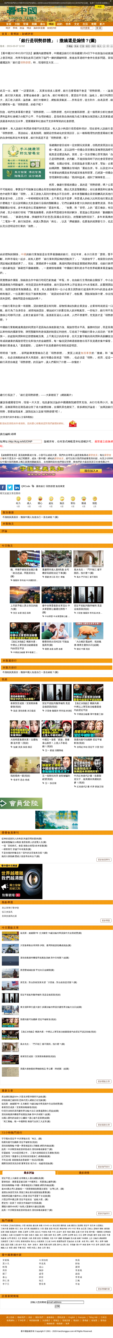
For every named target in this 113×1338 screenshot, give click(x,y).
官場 (25, 24)
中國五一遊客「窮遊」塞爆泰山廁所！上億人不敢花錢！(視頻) (55, 743)
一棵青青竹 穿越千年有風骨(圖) (16, 849)
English (71, 1317)
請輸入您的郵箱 (38, 1302)
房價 (34, 1238)
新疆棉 (11, 1229)
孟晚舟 (96, 1229)
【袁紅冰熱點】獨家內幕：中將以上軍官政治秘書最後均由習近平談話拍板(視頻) (58, 1031)
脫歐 (37, 1235)
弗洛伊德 (63, 1229)
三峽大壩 (4, 1229)
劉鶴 (20, 1232)
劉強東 (25, 1238)
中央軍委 (49, 616)
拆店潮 (53, 783)
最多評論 (29, 1172)
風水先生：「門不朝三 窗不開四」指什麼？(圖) (42, 1044)
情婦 (69, 1232)
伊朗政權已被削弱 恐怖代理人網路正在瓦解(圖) (24, 1100)
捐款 (30, 1317)
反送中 (59, 1232)
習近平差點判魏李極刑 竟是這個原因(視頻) (40, 994)
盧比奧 (35, 1225)
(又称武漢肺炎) (15, 1225)
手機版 (70, 46)
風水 (79, 577)
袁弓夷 (26, 1229)
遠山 (41, 1267)
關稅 (101, 1229)
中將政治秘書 (19, 652)
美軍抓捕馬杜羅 (9, 916)
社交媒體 (17, 1235)
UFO (69, 1229)
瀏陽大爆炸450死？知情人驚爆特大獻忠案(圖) (23, 1206)
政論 (22, 28)
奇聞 (93, 24)
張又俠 (92, 1225)
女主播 (78, 1241)
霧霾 (60, 1238)
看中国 (23, 13)
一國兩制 (99, 1232)
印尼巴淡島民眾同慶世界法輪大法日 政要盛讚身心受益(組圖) (30, 1111)
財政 (100, 1235)
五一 (47, 750)
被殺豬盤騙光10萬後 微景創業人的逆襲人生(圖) (24, 842)
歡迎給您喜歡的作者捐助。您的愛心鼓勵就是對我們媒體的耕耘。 (33, 423)
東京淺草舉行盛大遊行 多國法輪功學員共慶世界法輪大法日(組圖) (51, 1007)
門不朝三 (85, 577)
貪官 (64, 1232)
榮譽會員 (93, 455)
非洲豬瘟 (45, 1238)
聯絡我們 (21, 1317)
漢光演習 (56, 1225)
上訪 (90, 1238)
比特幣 (70, 1235)
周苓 (5, 1270)
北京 (19, 1238)
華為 (78, 1229)
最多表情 (84, 1172)
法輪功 (96, 1238)
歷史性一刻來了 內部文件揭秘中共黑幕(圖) (22, 1203)
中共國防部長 (32, 580)
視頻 (88, 649)
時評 (8, 28)
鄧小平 (79, 1245)
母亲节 (16, 780)
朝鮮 (26, 1235)
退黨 (46, 1229)
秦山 (5, 1277)
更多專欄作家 (104, 1289)
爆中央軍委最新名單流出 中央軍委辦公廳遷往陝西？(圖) (56, 609)
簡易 (77, 1260)
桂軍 (50, 1245)
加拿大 (31, 1235)
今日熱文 (7, 545)
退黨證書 (66, 1320)
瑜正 (41, 1280)
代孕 (92, 786)
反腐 (78, 1232)
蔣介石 (66, 1245)
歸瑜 (77, 1263)
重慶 (47, 577)
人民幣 (64, 1235)
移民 (92, 1241)
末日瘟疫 (31, 710)
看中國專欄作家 (12, 1254)
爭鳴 (15, 28)
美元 (54, 1235)
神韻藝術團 (34, 1320)
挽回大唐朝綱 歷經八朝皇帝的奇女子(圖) (21, 856)
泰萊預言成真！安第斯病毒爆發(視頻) (38, 1056)
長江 (17, 1229)
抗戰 (54, 1245)
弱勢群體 (25, 62)
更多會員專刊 (104, 859)
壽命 (39, 1248)
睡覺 (47, 649)
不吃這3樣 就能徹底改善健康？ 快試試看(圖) (23, 1160)
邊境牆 (107, 1229)
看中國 (92, 1232)
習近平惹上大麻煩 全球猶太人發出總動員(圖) (23, 1178)
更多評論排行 (104, 1213)
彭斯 (3, 1232)
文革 (44, 1248)
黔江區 (52, 577)
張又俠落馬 (7, 912)
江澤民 (31, 1232)
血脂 (51, 649)
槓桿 (50, 1235)
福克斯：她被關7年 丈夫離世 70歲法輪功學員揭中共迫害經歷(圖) (51, 933)
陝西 (70, 616)
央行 (41, 1235)
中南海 (44, 1232)
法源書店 (46, 1320)
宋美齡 (73, 1245)
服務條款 (50, 1317)
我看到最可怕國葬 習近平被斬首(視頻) (38, 1019)
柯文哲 (56, 1229)
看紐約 (76, 1320)
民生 (25, 1245)
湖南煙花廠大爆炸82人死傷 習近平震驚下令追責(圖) (26, 1196)
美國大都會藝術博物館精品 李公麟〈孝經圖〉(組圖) (44, 1068)
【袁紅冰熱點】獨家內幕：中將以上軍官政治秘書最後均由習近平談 (24, 645)
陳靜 (41, 1270)
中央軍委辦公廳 (60, 616)
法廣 (11, 1235)
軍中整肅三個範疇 (34, 652)
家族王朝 (99, 786)
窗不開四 (94, 577)
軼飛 (5, 1267)
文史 (76, 24)
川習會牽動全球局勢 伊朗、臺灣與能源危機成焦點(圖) (45, 945)
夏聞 (77, 1267)
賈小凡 (6, 1263)
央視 (83, 1241)
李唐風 (78, 1270)
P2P (56, 1238)
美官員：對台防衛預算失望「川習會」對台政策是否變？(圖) (48, 982)
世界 (68, 24)
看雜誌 (56, 1320)
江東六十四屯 (14, 1241)
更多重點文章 (104, 1081)
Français (82, 1317)
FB (22, 1235)
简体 (76, 46)
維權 (79, 1238)
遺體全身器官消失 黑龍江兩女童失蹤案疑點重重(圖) (26, 1192)
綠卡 (20, 1245)
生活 (85, 24)
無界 (67, 1323)
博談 (51, 24)
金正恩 (83, 1229)
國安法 (74, 1225)
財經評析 (51, 28)
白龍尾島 (40, 1241)
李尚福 (23, 580)
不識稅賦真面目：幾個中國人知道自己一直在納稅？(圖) (30, 517)
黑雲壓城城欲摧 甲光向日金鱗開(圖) (37, 970)
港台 (42, 24)
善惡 (24, 613)
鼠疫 (15, 710)
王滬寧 (25, 1232)
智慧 (11, 1248)
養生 (48, 1248)
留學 (102, 1241)
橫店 (30, 747)
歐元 (76, 1235)
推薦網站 (11, 1320)
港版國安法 (34, 1229)
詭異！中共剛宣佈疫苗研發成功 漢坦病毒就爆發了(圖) (27, 1149)
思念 (22, 780)
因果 (29, 613)
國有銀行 (40, 486)
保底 (25, 747)
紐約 (59, 24)
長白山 (33, 1241)
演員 (20, 747)
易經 (108, 1245)
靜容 (41, 1277)
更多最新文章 (104, 1125)
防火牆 (73, 1238)
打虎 (82, 1232)
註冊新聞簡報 (10, 1296)
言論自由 (70, 1241)
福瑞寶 (94, 1320)
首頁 (8, 24)
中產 (108, 1235)
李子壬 (6, 1284)
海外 (30, 1245)
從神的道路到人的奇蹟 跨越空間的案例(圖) (22, 838)
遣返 (3, 1245)
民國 (45, 1245)
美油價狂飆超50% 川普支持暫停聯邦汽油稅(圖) (24, 1096)
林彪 (84, 1245)
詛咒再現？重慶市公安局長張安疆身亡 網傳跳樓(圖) (26, 1156)
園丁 (5, 1273)
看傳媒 (85, 1320)
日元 (80, 1235)
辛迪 (77, 1284)
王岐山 (90, 1229)
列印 (94, 46)
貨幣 (59, 1235)
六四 (42, 1229)
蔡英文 (14, 1238)
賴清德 (29, 1225)
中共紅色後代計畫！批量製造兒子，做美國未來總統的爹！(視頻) (87, 779)
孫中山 (60, 1245)
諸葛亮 (103, 1245)
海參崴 (3, 1238)
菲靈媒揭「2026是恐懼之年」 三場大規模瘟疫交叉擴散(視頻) (30, 1153)
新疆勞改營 (61, 1241)
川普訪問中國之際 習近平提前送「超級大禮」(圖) (25, 1199)
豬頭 (79, 649)
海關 (106, 1241)
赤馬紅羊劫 (82, 747)
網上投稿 (10, 1317)
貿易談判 (14, 1232)
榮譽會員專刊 (10, 832)
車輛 (63, 577)
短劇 (15, 747)
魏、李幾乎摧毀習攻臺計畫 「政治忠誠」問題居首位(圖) (24, 573)
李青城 (78, 1277)
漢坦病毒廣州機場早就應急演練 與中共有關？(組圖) (44, 957)
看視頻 (103, 1320)
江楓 (77, 1280)
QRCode (25, 486)
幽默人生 (4, 1248)
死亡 (58, 577)
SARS (53, 1241)
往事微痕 (107, 1232)
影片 (102, 24)
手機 (19, 1248)
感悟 (15, 1248)
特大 (99, 46)
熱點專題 (7, 902)
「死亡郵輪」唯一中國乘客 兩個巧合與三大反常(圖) (26, 1121)
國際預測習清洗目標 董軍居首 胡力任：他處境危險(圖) (27, 1163)
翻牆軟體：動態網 (55, 1323)
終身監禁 (100, 613)
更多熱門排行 (104, 1167)
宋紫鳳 (6, 1260)
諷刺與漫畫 (39, 28)
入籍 (16, 1245)
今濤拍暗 (43, 1260)
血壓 (56, 649)
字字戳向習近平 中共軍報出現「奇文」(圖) (22, 1138)
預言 (15, 613)
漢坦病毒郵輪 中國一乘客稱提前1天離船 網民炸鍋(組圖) (28, 1145)
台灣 (9, 1238)
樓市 (95, 1235)
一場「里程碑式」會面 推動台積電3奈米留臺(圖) (24, 845)
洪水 (21, 1229)
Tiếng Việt (93, 1317)
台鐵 (68, 1225)
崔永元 (38, 1232)
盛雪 (41, 1273)
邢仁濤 (6, 1280)
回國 (11, 1245)
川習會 (80, 613)
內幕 (49, 1232)
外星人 (34, 1248)
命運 (20, 613)
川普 (97, 747)
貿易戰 (80, 1225)
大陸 (17, 24)
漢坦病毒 (22, 710)
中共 (74, 1229)
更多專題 (106, 920)
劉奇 (89, 1245)
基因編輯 (66, 1238)
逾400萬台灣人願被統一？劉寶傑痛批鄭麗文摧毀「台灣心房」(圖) (33, 1189)
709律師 (84, 1238)
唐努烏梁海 (25, 1241)
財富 (104, 1235)
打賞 (82, 46)
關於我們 (39, 1317)
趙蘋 (77, 1273)
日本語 (104, 1317)
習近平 (91, 747)
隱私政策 (61, 1317)
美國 (34, 24)
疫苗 (51, 1229)
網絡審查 (103, 1238)
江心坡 (47, 1241)
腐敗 (73, 1232)
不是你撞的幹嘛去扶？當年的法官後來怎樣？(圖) (25, 853)
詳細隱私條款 (60, 7)
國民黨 (63, 1225)
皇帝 (97, 1245)
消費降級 (59, 750)
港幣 (84, 1235)
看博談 (14, 33)
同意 (100, 7)
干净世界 (22, 1320)
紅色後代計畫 (83, 786)
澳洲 (41, 1245)
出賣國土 (100, 1225)
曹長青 (42, 1284)
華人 (88, 1241)
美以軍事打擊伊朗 (10, 908)
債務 (46, 1235)
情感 (27, 780)
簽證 (7, 1245)
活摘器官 (4, 1241)
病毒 (41, 1225)
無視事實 (86, 353)
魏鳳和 (16, 580)
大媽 (30, 1238)
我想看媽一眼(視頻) (20, 776)
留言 (88, 46)
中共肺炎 (4, 1225)
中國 (23, 254)
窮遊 (52, 750)
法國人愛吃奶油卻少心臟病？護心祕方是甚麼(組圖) (26, 1118)
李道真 (42, 1263)
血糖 (61, 649)
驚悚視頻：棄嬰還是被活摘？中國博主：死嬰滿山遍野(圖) (29, 1181)
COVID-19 (47, 1225)
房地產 (90, 1235)
